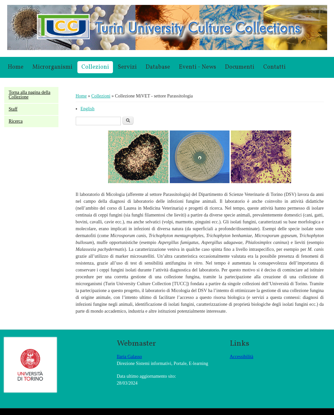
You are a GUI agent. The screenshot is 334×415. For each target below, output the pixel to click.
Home (16, 67)
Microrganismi (52, 67)
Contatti (274, 67)
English (88, 108)
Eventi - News (197, 67)
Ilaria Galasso (129, 356)
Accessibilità (241, 356)
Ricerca (16, 121)
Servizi (127, 67)
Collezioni (95, 67)
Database (158, 67)
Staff (13, 109)
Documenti (239, 67)
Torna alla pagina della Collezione (30, 94)
